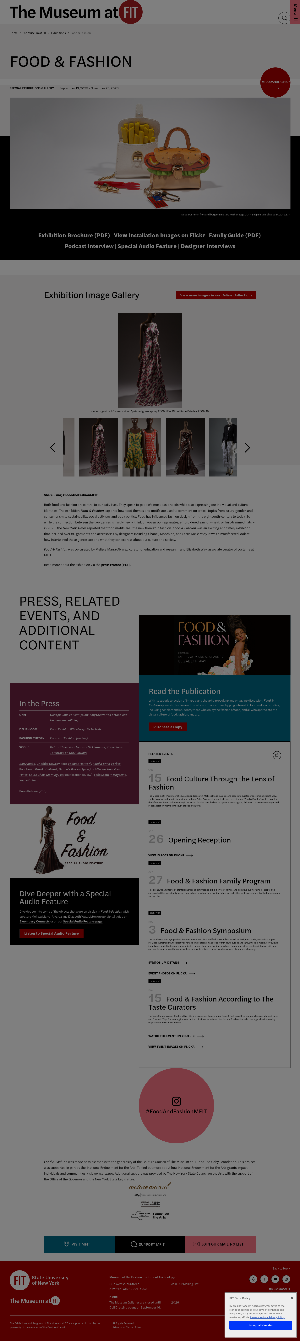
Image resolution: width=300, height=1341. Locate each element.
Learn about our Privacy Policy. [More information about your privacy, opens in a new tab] (267, 1317)
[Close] (292, 1298)
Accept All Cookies (261, 1325)
